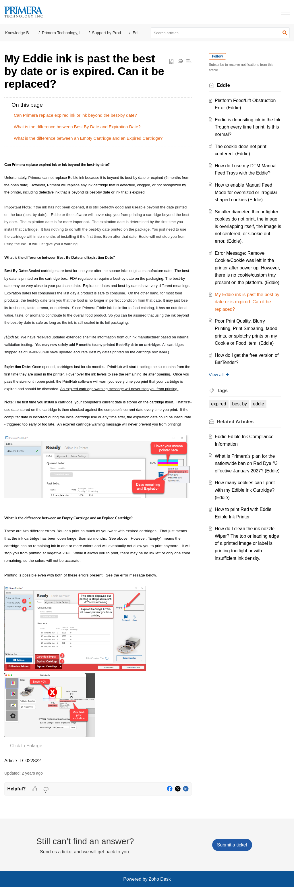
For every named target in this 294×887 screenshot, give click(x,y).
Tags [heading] (223, 397)
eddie (259, 411)
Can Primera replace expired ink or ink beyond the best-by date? (75, 115)
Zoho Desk (159, 879)
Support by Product (109, 32)
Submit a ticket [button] (232, 844)
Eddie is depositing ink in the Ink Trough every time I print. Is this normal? (247, 127)
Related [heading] (236, 428)
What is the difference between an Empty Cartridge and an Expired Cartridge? (88, 138)
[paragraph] (98, 462)
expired (219, 411)
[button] (285, 32)
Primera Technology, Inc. (64, 32)
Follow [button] (218, 56)
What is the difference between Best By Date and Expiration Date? (77, 126)
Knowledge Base (20, 32)
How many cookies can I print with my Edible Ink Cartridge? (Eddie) (246, 505)
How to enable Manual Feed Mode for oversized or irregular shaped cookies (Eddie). (247, 192)
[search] (220, 32)
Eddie (138, 32)
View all (220, 382)
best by (240, 411)
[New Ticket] (232, 844)
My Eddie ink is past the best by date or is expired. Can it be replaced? (247, 309)
